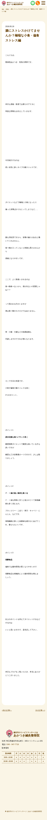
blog (7, 9)
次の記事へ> (40, 710)
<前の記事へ (7, 710)
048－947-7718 (13, 744)
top (3, 9)
